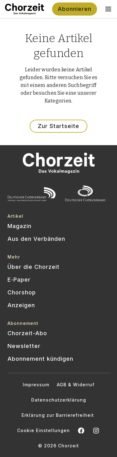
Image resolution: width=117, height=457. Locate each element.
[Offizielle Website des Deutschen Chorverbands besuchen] (85, 194)
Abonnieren (74, 9)
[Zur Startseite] (24, 9)
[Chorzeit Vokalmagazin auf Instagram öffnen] (96, 430)
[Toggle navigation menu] (108, 9)
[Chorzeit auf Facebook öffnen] (81, 430)
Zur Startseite (58, 126)
